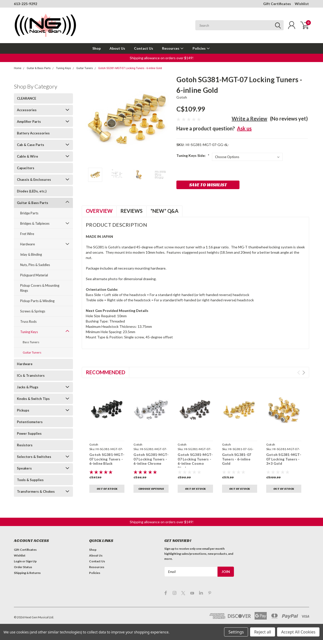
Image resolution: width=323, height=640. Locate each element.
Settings (236, 632)
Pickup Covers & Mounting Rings (39, 288)
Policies (201, 48)
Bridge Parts (29, 213)
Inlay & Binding (31, 254)
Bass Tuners (31, 342)
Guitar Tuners (84, 68)
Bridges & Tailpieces (34, 223)
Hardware (27, 244)
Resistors (25, 445)
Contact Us (143, 48)
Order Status (23, 567)
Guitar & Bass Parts (39, 68)
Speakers (24, 468)
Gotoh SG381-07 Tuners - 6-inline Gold (236, 459)
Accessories (27, 110)
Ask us (244, 128)
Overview (99, 211)
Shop (96, 48)
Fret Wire (27, 234)
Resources (173, 48)
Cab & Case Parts (30, 145)
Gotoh (181, 97)
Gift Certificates (277, 4)
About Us (117, 48)
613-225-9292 (25, 4)
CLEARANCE (26, 98)
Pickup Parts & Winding (37, 301)
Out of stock (107, 488)
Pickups (23, 410)
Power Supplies (29, 433)
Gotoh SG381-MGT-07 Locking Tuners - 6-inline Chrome (151, 459)
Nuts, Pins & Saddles (35, 265)
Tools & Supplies (30, 480)
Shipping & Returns (27, 573)
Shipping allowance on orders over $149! (162, 58)
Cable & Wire (27, 156)
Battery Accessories (33, 133)
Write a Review (249, 118)
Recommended (105, 372)
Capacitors (25, 168)
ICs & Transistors (31, 375)
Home (17, 68)
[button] (161, 58)
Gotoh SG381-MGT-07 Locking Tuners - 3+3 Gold (283, 459)
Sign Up (31, 561)
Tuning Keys (63, 68)
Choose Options (151, 488)
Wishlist (302, 4)
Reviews (131, 211)
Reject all (262, 632)
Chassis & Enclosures (34, 180)
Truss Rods (28, 321)
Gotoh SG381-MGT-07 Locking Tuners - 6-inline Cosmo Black (195, 461)
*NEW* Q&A (164, 211)
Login (18, 561)
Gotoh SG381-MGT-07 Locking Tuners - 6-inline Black (106, 459)
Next (303, 372)
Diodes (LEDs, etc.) (31, 191)
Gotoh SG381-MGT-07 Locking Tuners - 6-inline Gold (130, 68)
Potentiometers (30, 422)
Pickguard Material (34, 275)
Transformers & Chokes (36, 491)
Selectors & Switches (34, 457)
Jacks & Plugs (27, 387)
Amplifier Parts (29, 122)
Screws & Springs (32, 311)
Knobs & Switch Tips (33, 399)
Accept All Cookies (298, 632)
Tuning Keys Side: (192, 155)
